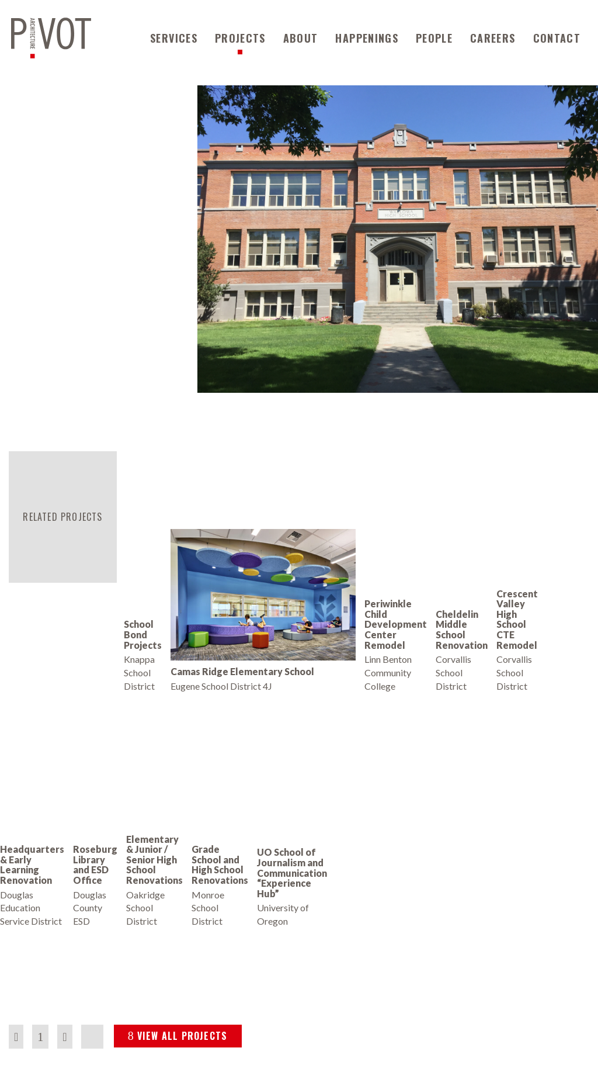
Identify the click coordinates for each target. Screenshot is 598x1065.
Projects (240, 38)
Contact (556, 38)
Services (173, 38)
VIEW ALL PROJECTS (178, 1036)
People (434, 38)
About (300, 38)
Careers (492, 38)
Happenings (366, 38)
